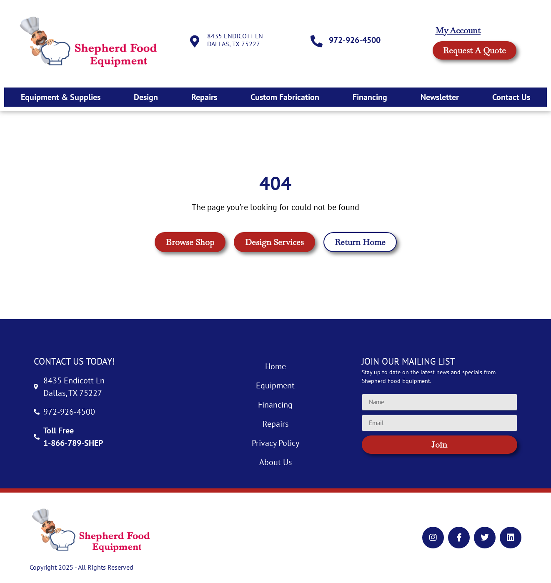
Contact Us (511, 97)
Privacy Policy (275, 443)
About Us (275, 462)
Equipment (275, 385)
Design (146, 97)
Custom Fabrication (284, 97)
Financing (370, 97)
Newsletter (440, 97)
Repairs (204, 97)
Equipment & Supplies (60, 97)
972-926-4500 (355, 40)
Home (275, 366)
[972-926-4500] (317, 41)
